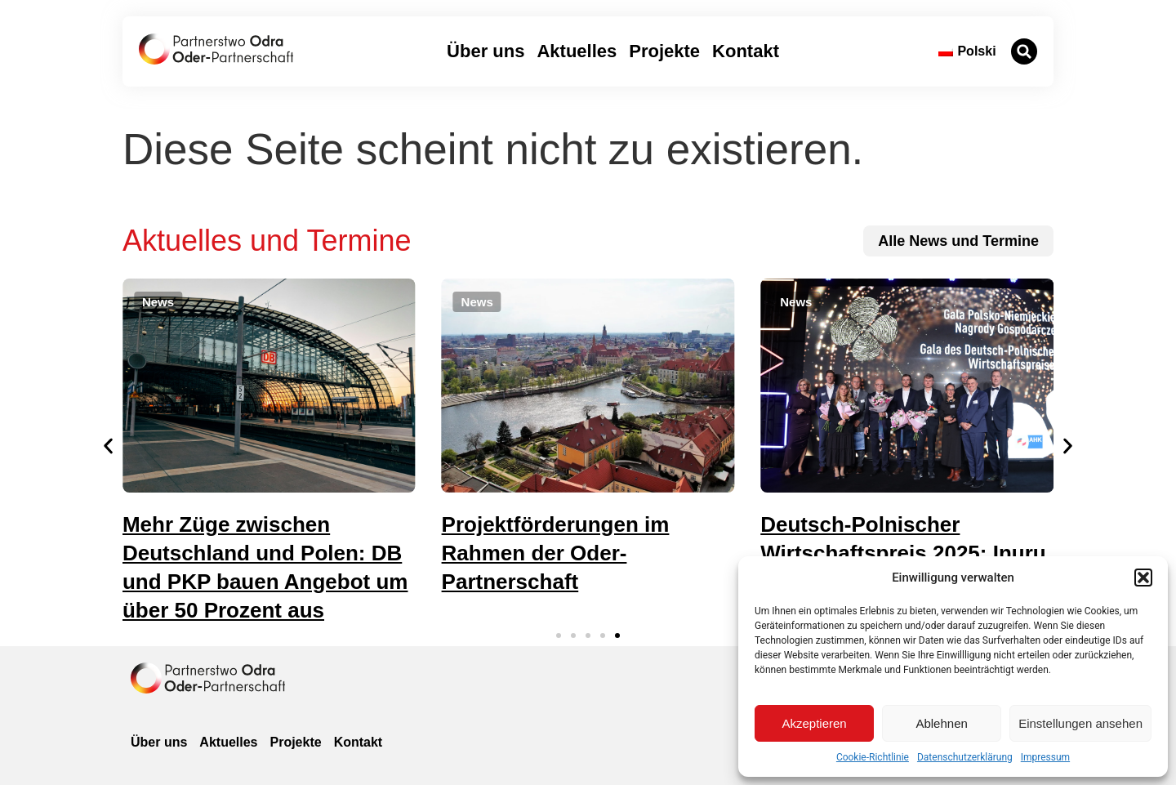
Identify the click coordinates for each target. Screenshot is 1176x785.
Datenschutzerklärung (965, 757)
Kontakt (745, 51)
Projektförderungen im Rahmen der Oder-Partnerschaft (556, 553)
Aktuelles (577, 51)
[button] (1143, 577)
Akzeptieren (814, 723)
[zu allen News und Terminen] (958, 240)
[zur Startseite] (216, 49)
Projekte (664, 51)
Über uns (485, 51)
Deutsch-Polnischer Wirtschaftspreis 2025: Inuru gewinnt (902, 553)
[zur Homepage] (208, 678)
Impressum (1045, 757)
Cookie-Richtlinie (872, 757)
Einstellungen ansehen (1080, 723)
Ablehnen (941, 723)
